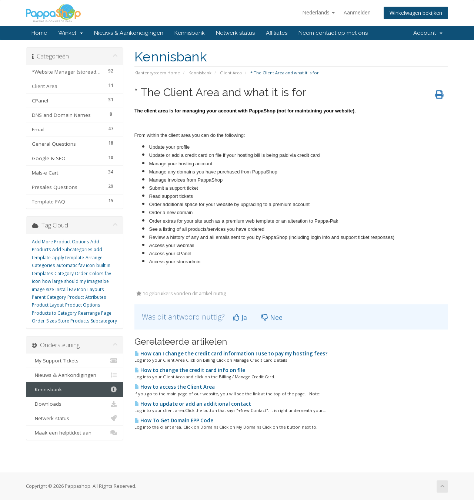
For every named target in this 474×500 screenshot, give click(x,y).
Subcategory (104, 321)
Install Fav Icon (71, 289)
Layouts (95, 289)
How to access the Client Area (174, 387)
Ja (240, 317)
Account (428, 33)
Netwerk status (235, 33)
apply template (68, 257)
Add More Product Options (60, 242)
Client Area (231, 72)
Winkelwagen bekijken (416, 12)
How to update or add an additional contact (192, 404)
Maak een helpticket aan (74, 432)
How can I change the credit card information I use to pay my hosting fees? (231, 353)
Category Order (71, 273)
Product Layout (48, 305)
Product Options (82, 305)
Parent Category (49, 297)
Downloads (74, 403)
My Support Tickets (74, 360)
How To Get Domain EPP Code (173, 420)
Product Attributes (86, 297)
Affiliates (276, 33)
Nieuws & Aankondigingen (128, 33)
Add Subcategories (72, 249)
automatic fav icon (75, 265)
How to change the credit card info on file (189, 370)
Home (39, 33)
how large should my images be (75, 281)
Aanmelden (357, 12)
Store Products (73, 321)
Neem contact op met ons (333, 33)
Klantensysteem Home (157, 72)
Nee (272, 317)
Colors (96, 273)
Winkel (70, 33)
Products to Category (54, 313)
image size (43, 289)
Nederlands (318, 12)
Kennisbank (189, 33)
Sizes (51, 321)
